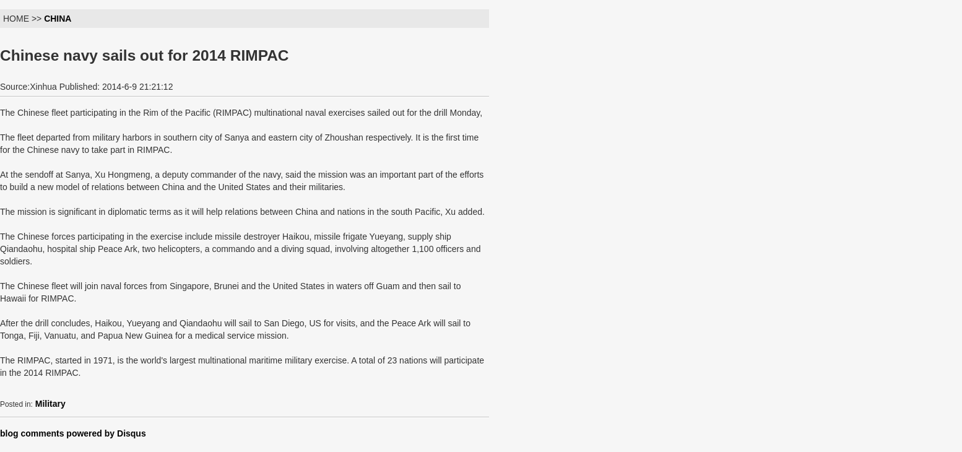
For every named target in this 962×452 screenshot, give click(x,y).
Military (50, 404)
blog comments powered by (73, 433)
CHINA (57, 19)
